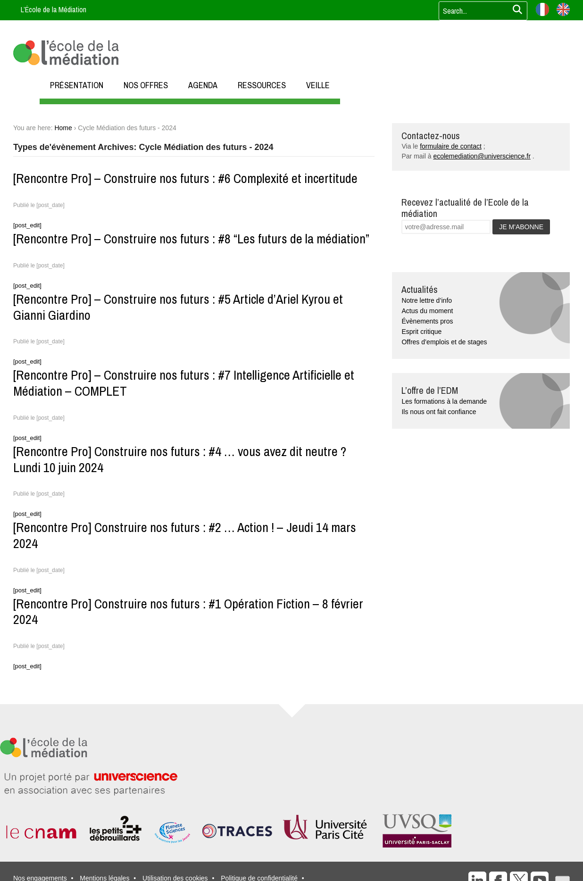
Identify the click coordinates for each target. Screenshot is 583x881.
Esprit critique (421, 331)
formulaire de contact (451, 146)
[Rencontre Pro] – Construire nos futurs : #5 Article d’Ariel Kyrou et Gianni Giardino (178, 307)
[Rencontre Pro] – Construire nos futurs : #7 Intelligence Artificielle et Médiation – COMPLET (183, 383)
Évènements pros (427, 321)
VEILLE (318, 85)
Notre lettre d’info (426, 300)
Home (63, 128)
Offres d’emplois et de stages (444, 342)
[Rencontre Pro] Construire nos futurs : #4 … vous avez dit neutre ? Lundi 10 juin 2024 (179, 459)
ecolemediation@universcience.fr (481, 156)
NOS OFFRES (146, 85)
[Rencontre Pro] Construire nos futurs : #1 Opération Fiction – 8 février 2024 (188, 612)
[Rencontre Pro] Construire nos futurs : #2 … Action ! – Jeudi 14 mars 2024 (184, 535)
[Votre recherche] (480, 11)
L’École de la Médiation (53, 9)
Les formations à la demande (444, 401)
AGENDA (202, 85)
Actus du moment (427, 311)
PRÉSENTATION (76, 85)
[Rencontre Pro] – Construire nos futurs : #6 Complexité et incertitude (185, 178)
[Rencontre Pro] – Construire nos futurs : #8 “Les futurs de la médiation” (191, 239)
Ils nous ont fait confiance (438, 412)
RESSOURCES (262, 85)
